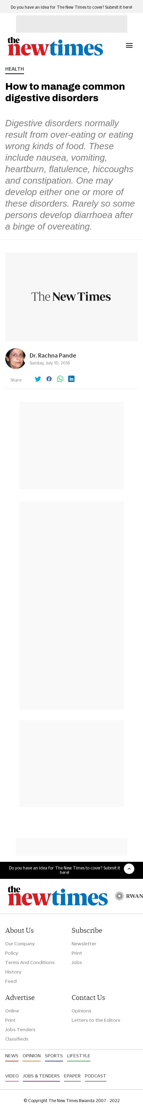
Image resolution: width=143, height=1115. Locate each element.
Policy (11, 953)
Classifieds (17, 1039)
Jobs (77, 962)
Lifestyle (78, 1055)
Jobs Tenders (20, 1029)
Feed (11, 981)
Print (77, 953)
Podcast (95, 1075)
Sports (54, 1055)
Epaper (72, 1075)
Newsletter (84, 943)
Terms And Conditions (30, 962)
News (11, 1055)
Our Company (20, 943)
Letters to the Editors (96, 1020)
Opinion (32, 1055)
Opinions (82, 1010)
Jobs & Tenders (41, 1075)
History (13, 971)
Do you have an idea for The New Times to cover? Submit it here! (71, 7)
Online (12, 1010)
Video (12, 1075)
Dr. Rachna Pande (53, 355)
